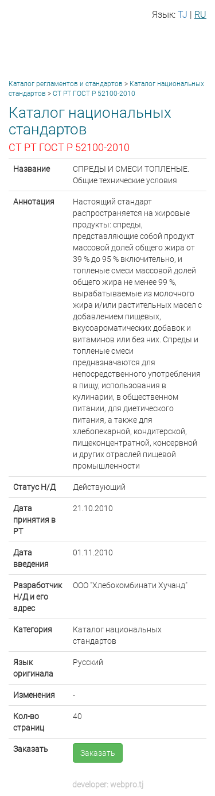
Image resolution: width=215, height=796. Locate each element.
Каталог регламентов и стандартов (66, 84)
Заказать (97, 753)
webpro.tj (126, 784)
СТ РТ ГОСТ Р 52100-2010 (94, 94)
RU (200, 14)
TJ (182, 14)
